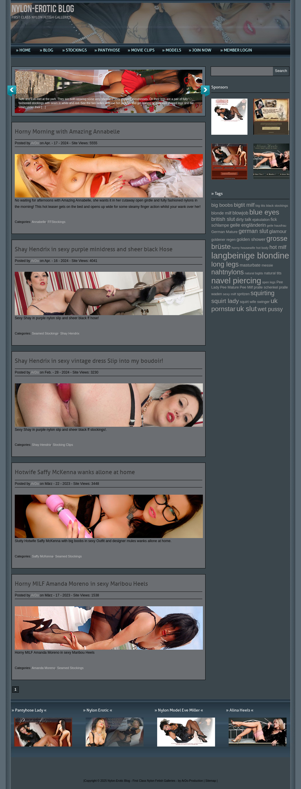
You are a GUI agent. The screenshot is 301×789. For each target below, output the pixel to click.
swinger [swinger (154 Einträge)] (263, 302)
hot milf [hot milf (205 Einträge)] (277, 247)
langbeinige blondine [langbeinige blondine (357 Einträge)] (250, 255)
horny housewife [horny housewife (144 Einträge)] (243, 248)
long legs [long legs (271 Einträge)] (225, 264)
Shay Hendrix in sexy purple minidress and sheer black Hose (93, 249)
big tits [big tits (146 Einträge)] (260, 205)
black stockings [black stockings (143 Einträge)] (277, 205)
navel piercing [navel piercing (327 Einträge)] (236, 280)
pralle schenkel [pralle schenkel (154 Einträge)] (266, 287)
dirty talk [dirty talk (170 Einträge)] (244, 219)
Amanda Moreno (43, 668)
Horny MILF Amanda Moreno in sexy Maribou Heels (81, 583)
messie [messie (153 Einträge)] (267, 265)
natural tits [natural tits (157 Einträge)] (273, 273)
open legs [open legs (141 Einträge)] (269, 282)
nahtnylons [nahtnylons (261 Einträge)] (227, 272)
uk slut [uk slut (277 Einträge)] (246, 309)
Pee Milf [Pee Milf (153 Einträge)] (246, 287)
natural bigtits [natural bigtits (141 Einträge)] (254, 273)
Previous (12, 91)
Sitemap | (211, 780)
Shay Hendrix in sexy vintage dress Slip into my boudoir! (89, 360)
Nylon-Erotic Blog (43, 9)
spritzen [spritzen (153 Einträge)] (243, 294)
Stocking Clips (63, 444)
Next (205, 91)
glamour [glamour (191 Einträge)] (278, 231)
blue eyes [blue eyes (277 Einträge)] (264, 212)
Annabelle (39, 221)
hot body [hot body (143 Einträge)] (262, 248)
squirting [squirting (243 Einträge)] (263, 293)
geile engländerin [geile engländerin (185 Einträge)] (248, 225)
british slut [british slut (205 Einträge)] (223, 219)
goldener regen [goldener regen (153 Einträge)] (223, 240)
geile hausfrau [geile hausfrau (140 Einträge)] (276, 225)
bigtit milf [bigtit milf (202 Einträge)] (244, 205)
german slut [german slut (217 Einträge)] (253, 231)
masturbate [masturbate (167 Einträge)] (250, 265)
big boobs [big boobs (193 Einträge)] (222, 205)
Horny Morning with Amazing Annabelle (67, 131)
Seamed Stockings (45, 333)
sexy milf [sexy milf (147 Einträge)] (229, 294)
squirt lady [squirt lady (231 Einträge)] (225, 301)
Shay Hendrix (69, 333)
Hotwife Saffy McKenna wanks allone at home (75, 472)
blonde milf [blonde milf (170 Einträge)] (221, 213)
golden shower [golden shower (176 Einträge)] (251, 239)
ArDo (35, 143)
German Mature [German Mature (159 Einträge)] (224, 232)
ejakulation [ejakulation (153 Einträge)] (261, 220)
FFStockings (56, 221)
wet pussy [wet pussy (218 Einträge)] (270, 309)
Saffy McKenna (42, 556)
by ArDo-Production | (191, 780)
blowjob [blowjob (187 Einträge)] (240, 212)
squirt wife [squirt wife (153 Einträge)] (248, 302)
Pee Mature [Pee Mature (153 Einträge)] (229, 287)
